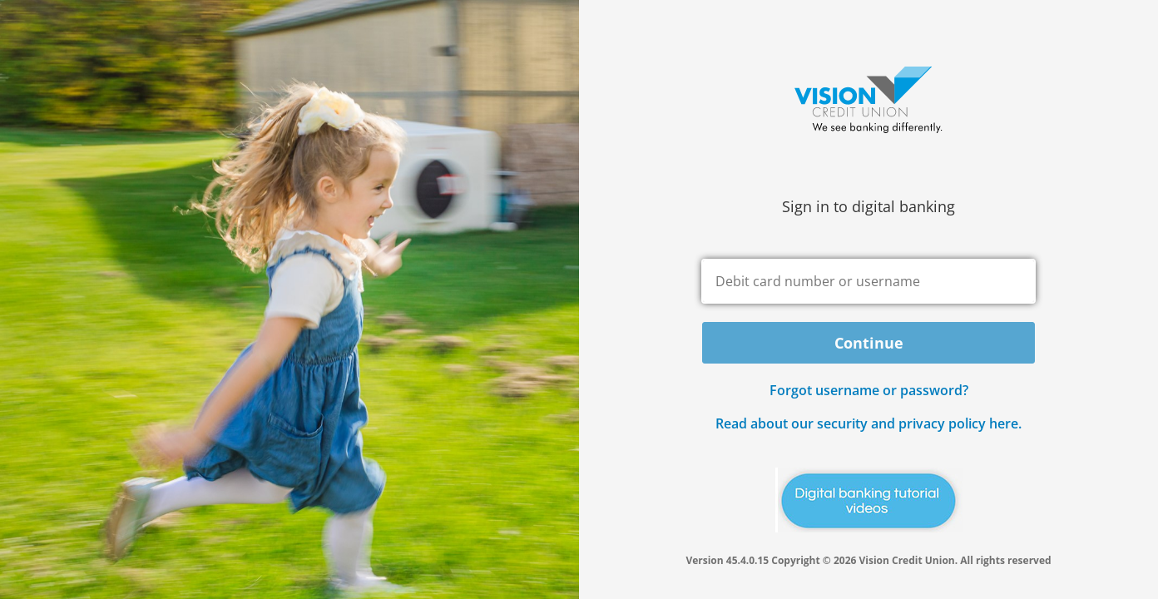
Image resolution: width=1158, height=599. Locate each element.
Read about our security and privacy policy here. (868, 423)
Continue (868, 343)
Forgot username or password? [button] (869, 390)
